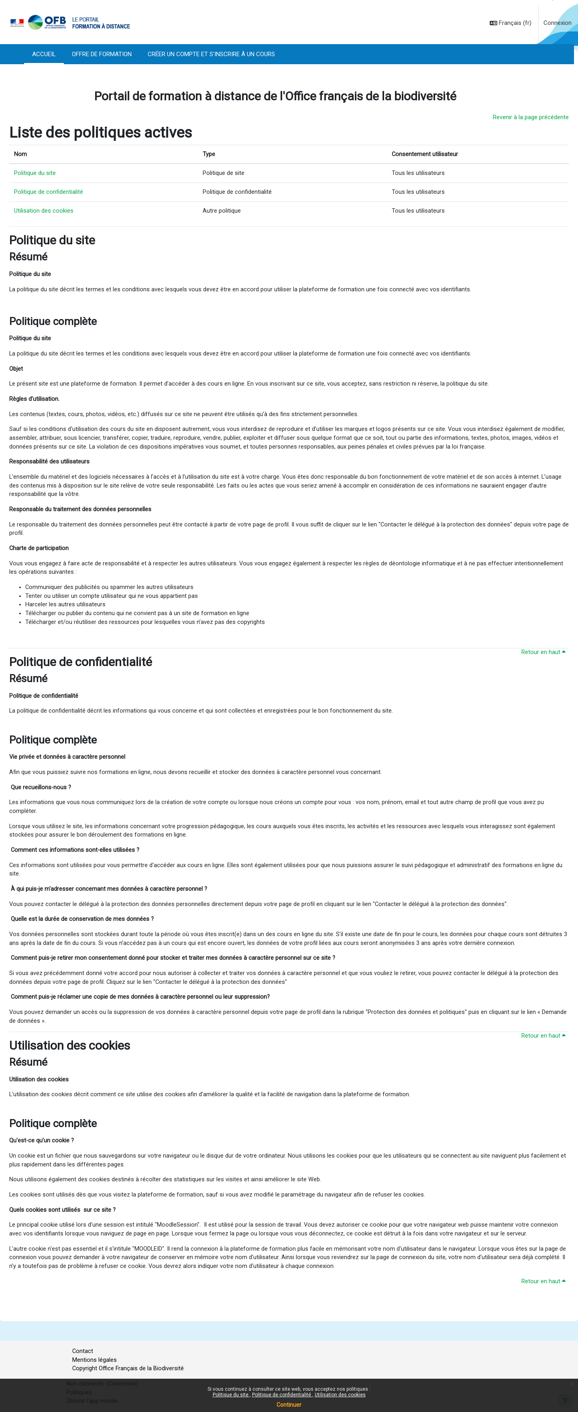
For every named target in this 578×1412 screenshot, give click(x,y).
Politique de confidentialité (282, 1395)
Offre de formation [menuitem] (102, 54)
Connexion (557, 22)
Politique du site (231, 1395)
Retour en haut (543, 663)
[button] (510, 23)
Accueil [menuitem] (44, 54)
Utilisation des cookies (340, 1395)
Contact (83, 1349)
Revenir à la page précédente (531, 117)
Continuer (289, 1405)
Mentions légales (94, 1358)
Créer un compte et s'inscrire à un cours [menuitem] (211, 54)
